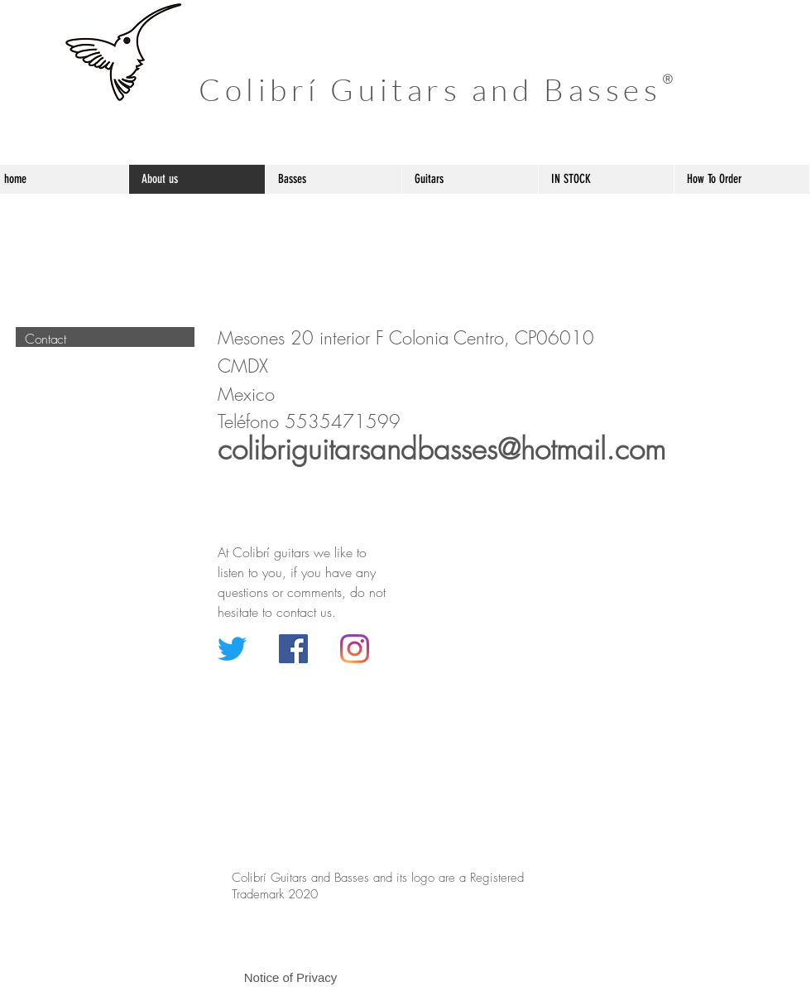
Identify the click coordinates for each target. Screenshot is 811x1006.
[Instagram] (354, 648)
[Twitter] (232, 648)
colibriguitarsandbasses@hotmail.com (441, 449)
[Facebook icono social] (293, 648)
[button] (290, 977)
